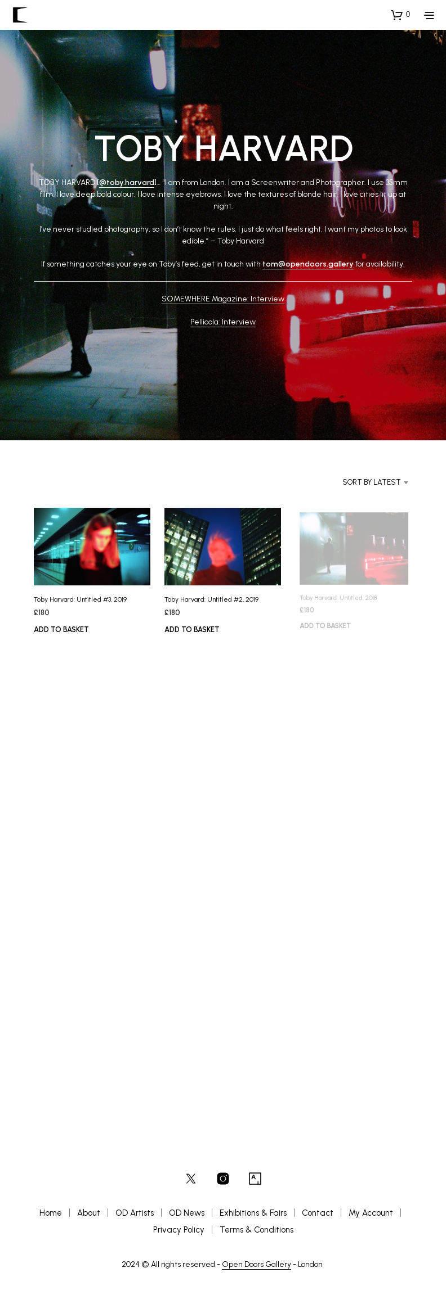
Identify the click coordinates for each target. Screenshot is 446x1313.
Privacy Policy (178, 1230)
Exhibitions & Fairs (253, 1213)
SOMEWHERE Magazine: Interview (223, 299)
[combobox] (360, 482)
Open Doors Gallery (256, 1264)
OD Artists (134, 1213)
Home (50, 1213)
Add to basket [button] (61, 629)
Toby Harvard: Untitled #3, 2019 (80, 599)
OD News (186, 1213)
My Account (371, 1213)
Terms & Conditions (256, 1230)
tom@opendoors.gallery (308, 264)
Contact (317, 1213)
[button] (400, 14)
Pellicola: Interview (223, 322)
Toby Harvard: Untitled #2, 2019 (212, 598)
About (88, 1213)
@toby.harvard (126, 182)
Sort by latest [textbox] (371, 482)
